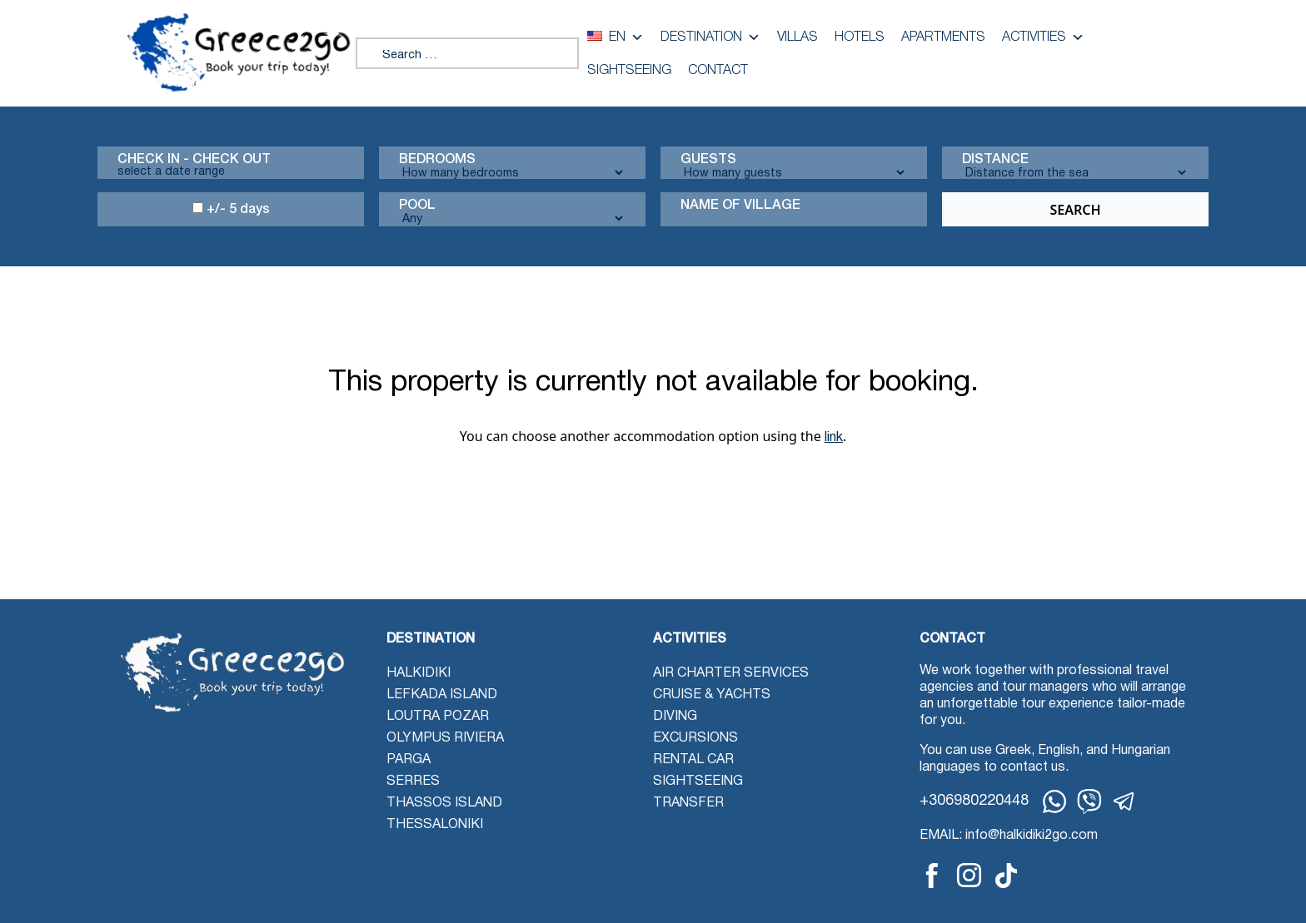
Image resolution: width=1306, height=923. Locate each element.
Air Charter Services (731, 673)
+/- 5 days (231, 209)
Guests (708, 160)
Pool (417, 205)
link (834, 438)
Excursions (695, 738)
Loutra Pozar (437, 716)
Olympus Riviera (445, 738)
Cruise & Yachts (711, 695)
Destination (710, 37)
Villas (797, 37)
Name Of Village (740, 205)
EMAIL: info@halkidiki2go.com (1009, 835)
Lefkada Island (441, 695)
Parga (408, 760)
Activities (1043, 37)
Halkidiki (418, 673)
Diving (675, 716)
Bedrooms (437, 160)
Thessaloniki (434, 825)
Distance (995, 160)
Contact (718, 71)
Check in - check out (194, 160)
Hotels (860, 37)
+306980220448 (974, 801)
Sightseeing (629, 71)
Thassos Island (444, 803)
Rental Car (693, 760)
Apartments (943, 37)
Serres (413, 781)
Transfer (688, 803)
